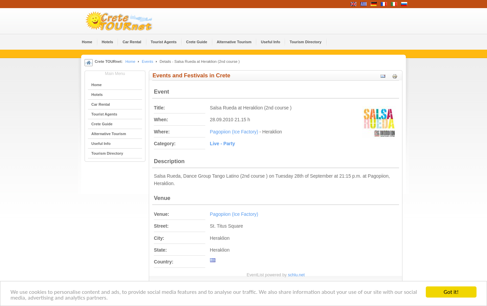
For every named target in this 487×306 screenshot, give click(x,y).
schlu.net (296, 275)
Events (147, 61)
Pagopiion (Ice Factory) (234, 131)
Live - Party (222, 143)
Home (130, 61)
